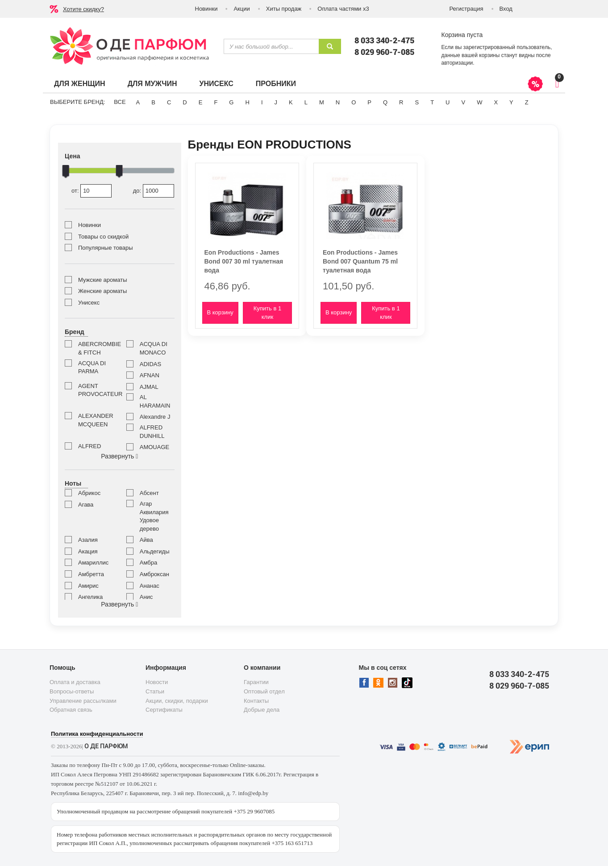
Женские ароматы (102, 291)
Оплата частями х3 (343, 8)
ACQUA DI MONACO (153, 348)
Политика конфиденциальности (97, 733)
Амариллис (93, 562)
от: (91, 191)
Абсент (149, 493)
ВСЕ (119, 102)
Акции (241, 8)
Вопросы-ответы (72, 691)
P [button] (369, 102)
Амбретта (91, 574)
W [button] (479, 102)
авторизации (457, 63)
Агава (85, 504)
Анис (146, 597)
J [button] (276, 102)
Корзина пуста (462, 34)
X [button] (496, 102)
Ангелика (90, 597)
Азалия (88, 539)
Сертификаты (164, 709)
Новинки (206, 8)
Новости (157, 682)
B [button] (153, 102)
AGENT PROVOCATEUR (95, 390)
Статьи (155, 691)
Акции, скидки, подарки (177, 700)
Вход (506, 8)
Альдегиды (155, 551)
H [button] (247, 102)
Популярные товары (105, 247)
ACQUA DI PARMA (92, 367)
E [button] (201, 102)
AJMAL (149, 387)
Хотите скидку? (83, 9)
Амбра (148, 562)
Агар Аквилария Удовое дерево (154, 516)
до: (153, 191)
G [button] (231, 102)
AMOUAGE (154, 447)
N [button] (338, 102)
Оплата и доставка (75, 682)
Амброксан (154, 574)
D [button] (185, 102)
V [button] (463, 102)
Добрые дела (261, 709)
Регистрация (466, 8)
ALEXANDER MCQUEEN (95, 420)
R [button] (401, 102)
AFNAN (149, 375)
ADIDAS (150, 364)
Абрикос (89, 493)
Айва (146, 539)
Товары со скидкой (103, 236)
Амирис (88, 585)
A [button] (138, 102)
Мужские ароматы (102, 279)
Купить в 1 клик (267, 312)
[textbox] (271, 46)
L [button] (306, 102)
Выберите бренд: (77, 102)
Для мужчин (152, 83)
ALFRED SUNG (89, 450)
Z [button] (527, 102)
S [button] (417, 102)
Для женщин (79, 83)
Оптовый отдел (264, 691)
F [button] (215, 102)
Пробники (276, 83)
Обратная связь (71, 709)
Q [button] (385, 102)
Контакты (256, 700)
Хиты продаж (284, 8)
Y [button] (511, 102)
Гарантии (256, 682)
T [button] (432, 102)
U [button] (448, 102)
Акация (88, 551)
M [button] (321, 102)
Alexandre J (155, 416)
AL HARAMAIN (155, 401)
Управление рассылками (83, 700)
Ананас (149, 585)
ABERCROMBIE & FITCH (95, 348)
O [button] (353, 102)
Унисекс (216, 83)
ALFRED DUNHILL (152, 431)
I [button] (262, 102)
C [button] (169, 102)
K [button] (291, 102)
